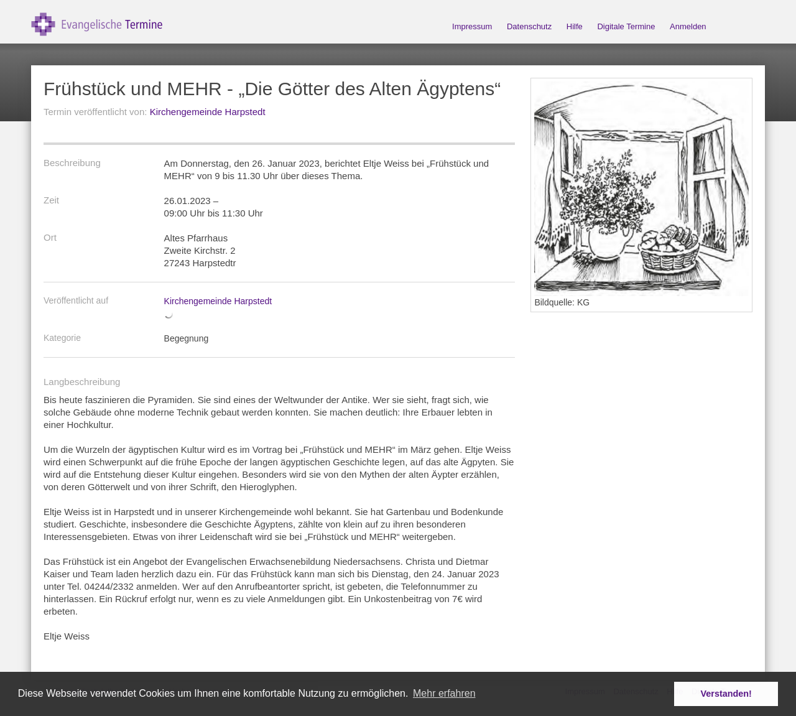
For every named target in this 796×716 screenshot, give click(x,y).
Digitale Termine (626, 26)
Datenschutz (529, 26)
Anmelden (688, 26)
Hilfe (575, 26)
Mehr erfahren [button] (444, 693)
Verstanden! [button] (726, 694)
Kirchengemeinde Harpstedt (208, 111)
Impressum (472, 26)
